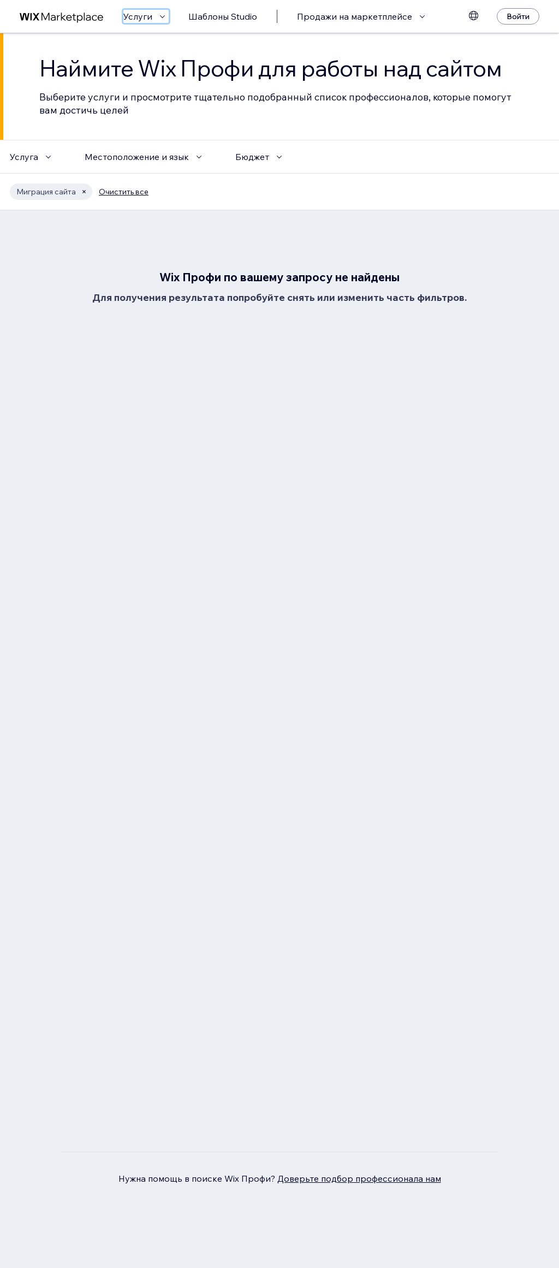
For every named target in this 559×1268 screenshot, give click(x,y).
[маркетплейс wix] (62, 16)
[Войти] (518, 16)
